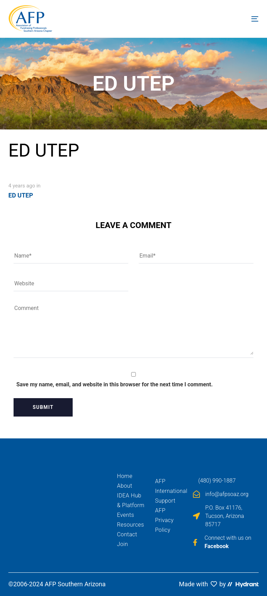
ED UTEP (20, 195)
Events (125, 515)
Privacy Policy (164, 525)
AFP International (169, 486)
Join (122, 544)
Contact (127, 534)
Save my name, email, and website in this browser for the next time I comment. (114, 384)
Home (124, 476)
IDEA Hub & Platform (131, 500)
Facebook (216, 546)
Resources (130, 524)
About (124, 485)
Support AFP (165, 505)
